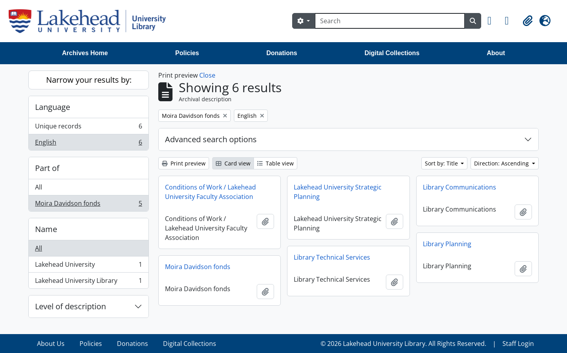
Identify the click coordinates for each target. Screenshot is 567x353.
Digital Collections (392, 53)
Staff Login (518, 343)
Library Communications (459, 187)
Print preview (184, 163)
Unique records (88, 127)
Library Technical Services (332, 257)
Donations (281, 53)
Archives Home (85, 53)
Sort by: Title (442, 163)
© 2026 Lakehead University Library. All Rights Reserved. (403, 343)
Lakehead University (88, 266)
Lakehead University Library (88, 282)
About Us (51, 343)
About (496, 53)
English (88, 143)
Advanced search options (211, 139)
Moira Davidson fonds (88, 205)
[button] (493, 21)
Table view (275, 163)
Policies (187, 53)
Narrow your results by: (89, 79)
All (38, 187)
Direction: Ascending (502, 163)
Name (46, 229)
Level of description (70, 306)
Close (207, 75)
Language (52, 107)
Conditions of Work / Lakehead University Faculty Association (210, 192)
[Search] (390, 21)
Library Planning (447, 244)
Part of (47, 168)
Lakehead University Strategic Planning (338, 192)
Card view (233, 163)
